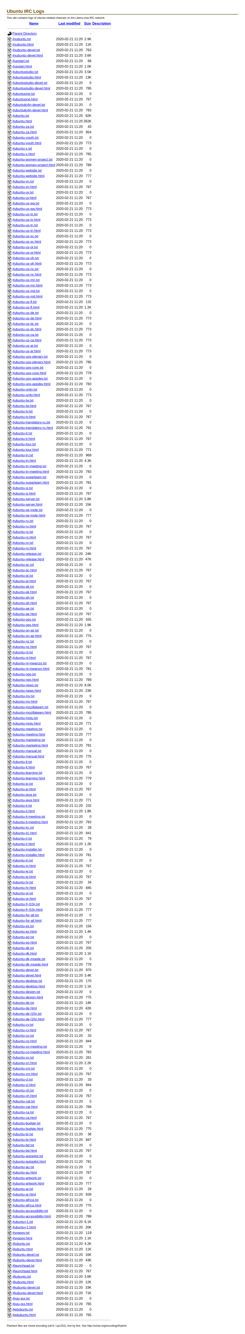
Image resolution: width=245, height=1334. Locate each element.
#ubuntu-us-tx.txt (25, 214)
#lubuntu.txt (21, 1244)
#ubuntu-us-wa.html (27, 209)
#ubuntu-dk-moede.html (30, 964)
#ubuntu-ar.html (24, 1194)
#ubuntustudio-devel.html (31, 88)
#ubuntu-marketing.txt (28, 740)
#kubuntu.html (23, 1282)
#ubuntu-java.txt (24, 795)
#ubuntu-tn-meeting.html (30, 471)
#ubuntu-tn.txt (22, 455)
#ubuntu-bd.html (24, 1150)
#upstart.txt (20, 61)
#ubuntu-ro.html (24, 548)
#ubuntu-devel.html (26, 975)
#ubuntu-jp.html (24, 789)
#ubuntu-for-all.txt (25, 915)
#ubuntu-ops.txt (24, 619)
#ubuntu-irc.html (24, 833)
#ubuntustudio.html (26, 77)
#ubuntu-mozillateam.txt (30, 707)
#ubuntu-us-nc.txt (25, 269)
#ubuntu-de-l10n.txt (27, 1014)
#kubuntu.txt (21, 1276)
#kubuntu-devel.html (27, 1293)
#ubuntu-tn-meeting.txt (29, 466)
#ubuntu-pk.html (24, 592)
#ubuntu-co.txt (23, 1035)
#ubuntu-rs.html (24, 537)
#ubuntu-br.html (24, 1140)
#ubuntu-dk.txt (23, 948)
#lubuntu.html (22, 1249)
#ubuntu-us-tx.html (26, 220)
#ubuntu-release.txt (26, 554)
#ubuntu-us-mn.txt (26, 280)
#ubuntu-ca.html (24, 1118)
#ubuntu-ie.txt (22, 871)
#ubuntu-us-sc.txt (25, 236)
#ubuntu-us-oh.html (27, 263)
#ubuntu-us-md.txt (26, 291)
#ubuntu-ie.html (24, 877)
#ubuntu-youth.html (26, 143)
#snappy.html (22, 1238)
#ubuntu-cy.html (24, 1030)
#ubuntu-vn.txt (23, 181)
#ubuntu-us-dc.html (26, 329)
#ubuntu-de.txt (23, 1003)
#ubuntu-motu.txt (25, 718)
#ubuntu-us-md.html (27, 296)
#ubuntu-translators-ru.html (32, 428)
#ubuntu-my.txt (23, 696)
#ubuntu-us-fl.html (25, 307)
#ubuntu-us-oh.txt (25, 258)
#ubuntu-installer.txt (27, 849)
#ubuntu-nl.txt (22, 652)
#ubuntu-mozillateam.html (31, 712)
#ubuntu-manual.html (28, 756)
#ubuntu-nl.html (24, 658)
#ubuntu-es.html (24, 931)
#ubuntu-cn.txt (23, 1057)
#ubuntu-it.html (23, 811)
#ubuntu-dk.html (24, 953)
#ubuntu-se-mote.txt (27, 510)
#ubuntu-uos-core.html (29, 373)
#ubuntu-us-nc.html (26, 274)
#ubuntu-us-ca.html (26, 340)
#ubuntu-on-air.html (27, 636)
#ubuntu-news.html (26, 690)
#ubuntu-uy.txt (23, 192)
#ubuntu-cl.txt (22, 1079)
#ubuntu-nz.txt (23, 641)
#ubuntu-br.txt (22, 1134)
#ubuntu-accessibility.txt (30, 1211)
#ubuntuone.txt (23, 94)
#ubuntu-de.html (24, 1008)
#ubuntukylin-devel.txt (28, 105)
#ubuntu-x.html (23, 154)
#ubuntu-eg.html (24, 942)
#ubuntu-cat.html (25, 1107)
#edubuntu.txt (22, 1309)
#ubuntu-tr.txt (22, 433)
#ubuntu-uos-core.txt (27, 367)
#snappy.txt (21, 1233)
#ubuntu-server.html (27, 504)
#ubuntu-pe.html (24, 614)
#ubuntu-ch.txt (23, 1090)
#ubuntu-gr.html (24, 899)
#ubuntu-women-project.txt (32, 159)
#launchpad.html (24, 1271)
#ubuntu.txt (20, 116)
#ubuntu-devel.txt (25, 970)
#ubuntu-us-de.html (27, 318)
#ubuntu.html (22, 121)
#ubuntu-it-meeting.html (30, 822)
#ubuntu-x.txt (22, 148)
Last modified (69, 23)
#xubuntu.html (23, 44)
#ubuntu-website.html (28, 176)
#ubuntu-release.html (28, 559)
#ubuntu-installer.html (28, 855)
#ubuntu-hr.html (24, 888)
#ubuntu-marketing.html (30, 745)
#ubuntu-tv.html (23, 417)
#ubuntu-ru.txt (22, 521)
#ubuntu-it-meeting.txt (28, 816)
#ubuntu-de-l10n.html (28, 1019)
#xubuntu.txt (21, 39)
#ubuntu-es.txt (23, 926)
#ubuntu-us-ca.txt (25, 335)
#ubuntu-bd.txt (23, 1145)
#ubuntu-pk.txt (23, 586)
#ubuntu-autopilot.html (29, 1161)
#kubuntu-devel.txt (26, 1287)
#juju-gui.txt (21, 1298)
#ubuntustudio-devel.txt (29, 83)
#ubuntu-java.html (25, 800)
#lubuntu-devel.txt (25, 1254)
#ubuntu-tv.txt (22, 411)
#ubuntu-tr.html (23, 439)
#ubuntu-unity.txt (24, 389)
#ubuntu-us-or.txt (25, 247)
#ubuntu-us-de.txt (25, 313)
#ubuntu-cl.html (23, 1085)
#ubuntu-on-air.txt (25, 630)
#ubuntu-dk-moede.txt (28, 959)
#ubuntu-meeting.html (28, 734)
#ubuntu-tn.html (24, 460)
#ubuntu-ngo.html (25, 680)
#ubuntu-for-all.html (27, 920)
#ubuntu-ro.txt (22, 543)
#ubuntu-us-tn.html (26, 231)
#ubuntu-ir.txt (22, 838)
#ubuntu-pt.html (24, 581)
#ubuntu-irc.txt (23, 827)
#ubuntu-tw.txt (23, 400)
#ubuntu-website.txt (27, 170)
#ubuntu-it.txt (22, 805)
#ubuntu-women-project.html (33, 165)
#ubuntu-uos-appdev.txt (30, 378)
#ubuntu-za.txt (23, 126)
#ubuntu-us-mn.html (27, 285)
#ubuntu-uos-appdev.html (31, 384)
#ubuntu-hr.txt (22, 882)
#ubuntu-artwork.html (28, 1183)
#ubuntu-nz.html (24, 647)
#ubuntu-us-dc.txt (25, 324)
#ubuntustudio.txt (25, 72)
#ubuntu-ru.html (24, 526)
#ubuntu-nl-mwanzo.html (30, 669)
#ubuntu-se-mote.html (28, 515)
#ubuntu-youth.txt (25, 137)
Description (101, 23)
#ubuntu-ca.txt (23, 1112)
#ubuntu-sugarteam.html (30, 482)
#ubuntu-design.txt (26, 992)
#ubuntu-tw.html (24, 406)
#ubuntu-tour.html (25, 450)
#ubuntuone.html (25, 99)
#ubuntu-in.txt (22, 860)
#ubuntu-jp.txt (22, 784)
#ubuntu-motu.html (26, 723)
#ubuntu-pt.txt (22, 575)
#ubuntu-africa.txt (25, 1200)
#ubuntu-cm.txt (23, 1068)
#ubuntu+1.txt (22, 1222)
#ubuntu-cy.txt (22, 1025)
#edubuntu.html (24, 1315)
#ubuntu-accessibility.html (31, 1216)
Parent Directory (24, 33)
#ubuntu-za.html (24, 132)
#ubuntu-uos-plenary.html (31, 362)
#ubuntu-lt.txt (22, 762)
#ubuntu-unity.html (26, 395)
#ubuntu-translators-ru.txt (31, 422)
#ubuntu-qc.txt (23, 565)
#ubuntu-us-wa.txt (25, 203)
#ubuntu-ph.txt (23, 597)
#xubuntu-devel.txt (26, 50)
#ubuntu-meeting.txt (27, 729)
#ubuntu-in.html (24, 866)
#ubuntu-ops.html (25, 625)
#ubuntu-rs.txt (22, 532)
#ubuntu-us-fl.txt (24, 302)
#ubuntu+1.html (24, 1227)
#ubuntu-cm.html (25, 1074)
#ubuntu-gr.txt (22, 893)
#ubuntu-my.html (24, 701)
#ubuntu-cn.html (24, 1063)
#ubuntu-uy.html (24, 198)
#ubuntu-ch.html (24, 1096)
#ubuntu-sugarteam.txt (29, 477)
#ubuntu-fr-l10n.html (27, 910)
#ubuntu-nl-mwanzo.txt (29, 663)
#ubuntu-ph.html (24, 603)
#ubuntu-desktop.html (28, 986)
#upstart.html (22, 66)
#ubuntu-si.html (23, 493)
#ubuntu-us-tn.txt (25, 225)
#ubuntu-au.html (24, 1172)
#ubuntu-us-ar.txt (25, 346)
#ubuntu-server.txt (25, 499)
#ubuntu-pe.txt (23, 608)
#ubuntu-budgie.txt (26, 1123)
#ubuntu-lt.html (23, 767)
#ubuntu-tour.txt (24, 444)
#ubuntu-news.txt (25, 685)
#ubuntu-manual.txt (26, 751)
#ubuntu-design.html (27, 997)
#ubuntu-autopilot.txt (27, 1156)
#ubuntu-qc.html (24, 570)
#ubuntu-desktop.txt (27, 981)
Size (87, 23)
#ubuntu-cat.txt (23, 1101)
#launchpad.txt (23, 1265)
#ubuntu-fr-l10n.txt (26, 904)
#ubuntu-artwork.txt (26, 1178)
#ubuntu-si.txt (22, 488)
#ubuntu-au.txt (23, 1167)
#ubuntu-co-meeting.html (31, 1052)
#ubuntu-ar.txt (22, 1189)
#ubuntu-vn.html (24, 187)
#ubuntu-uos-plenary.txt (30, 356)
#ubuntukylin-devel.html (30, 110)
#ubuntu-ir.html (23, 844)
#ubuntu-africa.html (26, 1205)
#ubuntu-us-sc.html (26, 241)
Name (34, 23)
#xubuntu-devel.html (27, 55)
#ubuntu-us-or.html (26, 252)
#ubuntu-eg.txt (23, 937)
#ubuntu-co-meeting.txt (29, 1046)
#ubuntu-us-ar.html (26, 351)
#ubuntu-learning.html (28, 778)
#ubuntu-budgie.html (27, 1129)
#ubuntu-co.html (24, 1041)
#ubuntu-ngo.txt (24, 674)
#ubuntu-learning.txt (27, 773)
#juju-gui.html (22, 1304)
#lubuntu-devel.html (27, 1260)
